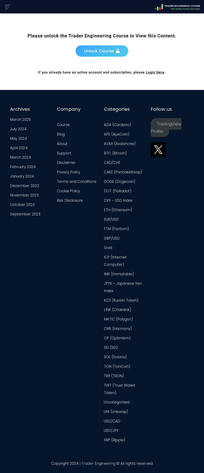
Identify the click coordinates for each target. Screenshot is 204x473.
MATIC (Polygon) (118, 319)
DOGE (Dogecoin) (119, 181)
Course (63, 124)
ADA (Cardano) (117, 124)
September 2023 (25, 214)
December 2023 (24, 185)
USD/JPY (111, 430)
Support (64, 153)
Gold (108, 247)
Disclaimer (66, 162)
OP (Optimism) (117, 338)
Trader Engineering (98, 464)
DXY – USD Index (118, 200)
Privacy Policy (68, 172)
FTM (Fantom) (116, 228)
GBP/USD (112, 238)
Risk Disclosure (70, 200)
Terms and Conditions (76, 181)
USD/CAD (112, 421)
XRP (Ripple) (114, 440)
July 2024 (18, 129)
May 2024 (18, 138)
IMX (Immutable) (119, 274)
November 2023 (24, 195)
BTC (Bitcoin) (115, 153)
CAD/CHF (112, 162)
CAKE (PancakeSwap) (123, 172)
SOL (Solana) (115, 357)
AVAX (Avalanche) (120, 143)
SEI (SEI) (111, 347)
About (62, 143)
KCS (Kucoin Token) (121, 300)
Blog (61, 134)
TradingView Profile (166, 127)
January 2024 (22, 176)
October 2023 (22, 204)
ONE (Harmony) (118, 328)
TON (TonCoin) (117, 366)
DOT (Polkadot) (117, 191)
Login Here (155, 72)
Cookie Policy (68, 191)
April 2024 (18, 147)
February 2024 (23, 166)
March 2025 (20, 119)
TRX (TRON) (114, 375)
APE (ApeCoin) (116, 134)
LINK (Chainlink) (117, 309)
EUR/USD (111, 219)
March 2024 (20, 157)
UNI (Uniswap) (116, 411)
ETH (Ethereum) (118, 209)
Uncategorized (116, 402)
